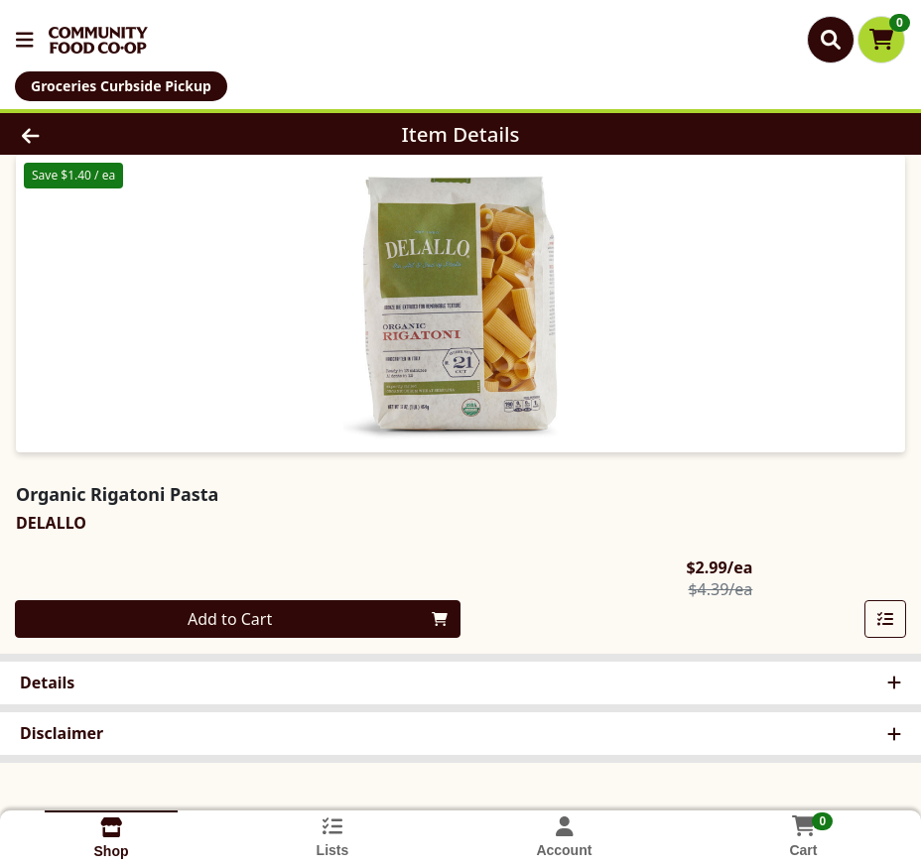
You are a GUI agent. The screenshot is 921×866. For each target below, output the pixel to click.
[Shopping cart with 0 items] (881, 39)
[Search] (831, 40)
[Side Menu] (25, 39)
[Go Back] (127, 134)
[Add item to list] (885, 619)
